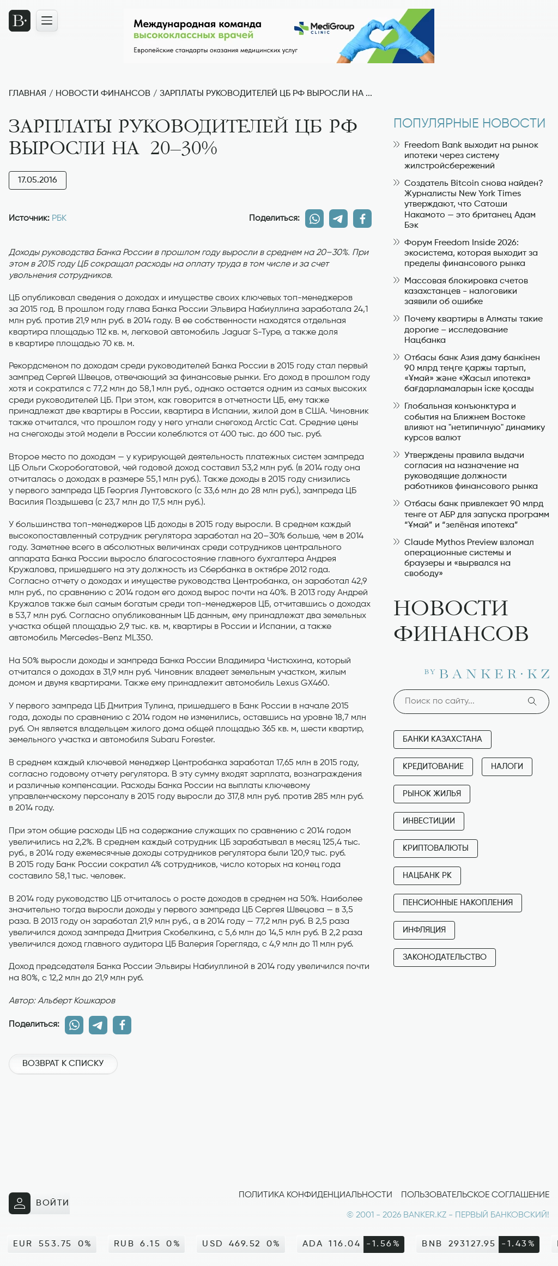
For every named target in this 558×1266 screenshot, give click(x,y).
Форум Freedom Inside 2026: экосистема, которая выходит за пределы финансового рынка (465, 253)
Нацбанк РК (427, 875)
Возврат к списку (63, 1063)
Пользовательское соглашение (475, 1195)
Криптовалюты (436, 848)
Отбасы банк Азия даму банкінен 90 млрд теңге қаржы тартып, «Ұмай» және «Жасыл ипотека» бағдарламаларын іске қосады (466, 374)
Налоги (507, 766)
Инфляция (424, 930)
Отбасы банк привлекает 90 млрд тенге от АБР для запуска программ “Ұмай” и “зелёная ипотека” (471, 514)
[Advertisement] (190, 1121)
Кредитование (433, 766)
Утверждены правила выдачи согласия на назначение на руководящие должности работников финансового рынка (465, 471)
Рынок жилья (432, 794)
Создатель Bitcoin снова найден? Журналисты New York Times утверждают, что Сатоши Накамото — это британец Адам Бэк (468, 204)
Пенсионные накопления (458, 903)
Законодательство (445, 957)
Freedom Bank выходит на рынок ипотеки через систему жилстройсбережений (465, 156)
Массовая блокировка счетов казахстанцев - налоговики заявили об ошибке (460, 291)
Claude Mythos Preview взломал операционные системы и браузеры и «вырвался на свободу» (463, 558)
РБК (59, 218)
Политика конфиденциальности (315, 1195)
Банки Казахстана (442, 739)
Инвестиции (429, 821)
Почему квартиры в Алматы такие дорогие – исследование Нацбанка (468, 329)
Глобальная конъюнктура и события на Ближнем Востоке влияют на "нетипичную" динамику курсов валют (469, 422)
